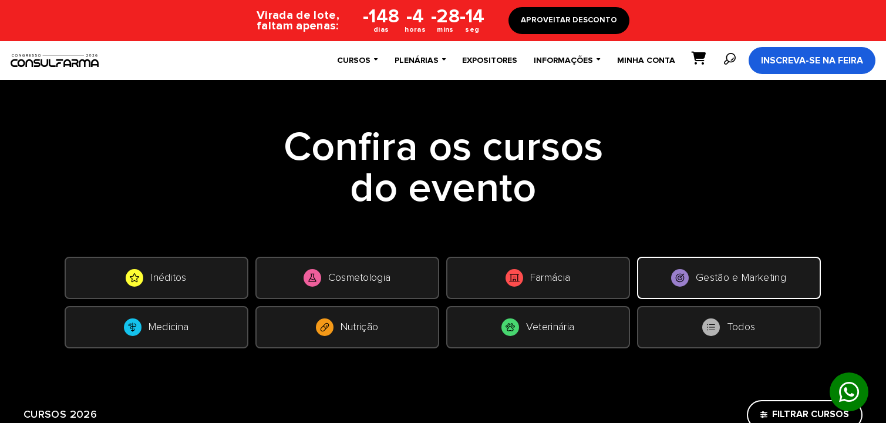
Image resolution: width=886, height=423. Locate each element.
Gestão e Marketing (728, 278)
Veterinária (538, 327)
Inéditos (156, 278)
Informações (567, 60)
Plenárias (420, 60)
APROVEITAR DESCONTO (569, 20)
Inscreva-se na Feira (812, 60)
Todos (729, 327)
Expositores (489, 60)
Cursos (357, 60)
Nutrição (347, 327)
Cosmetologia (347, 278)
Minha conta (646, 60)
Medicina (156, 327)
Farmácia (538, 278)
